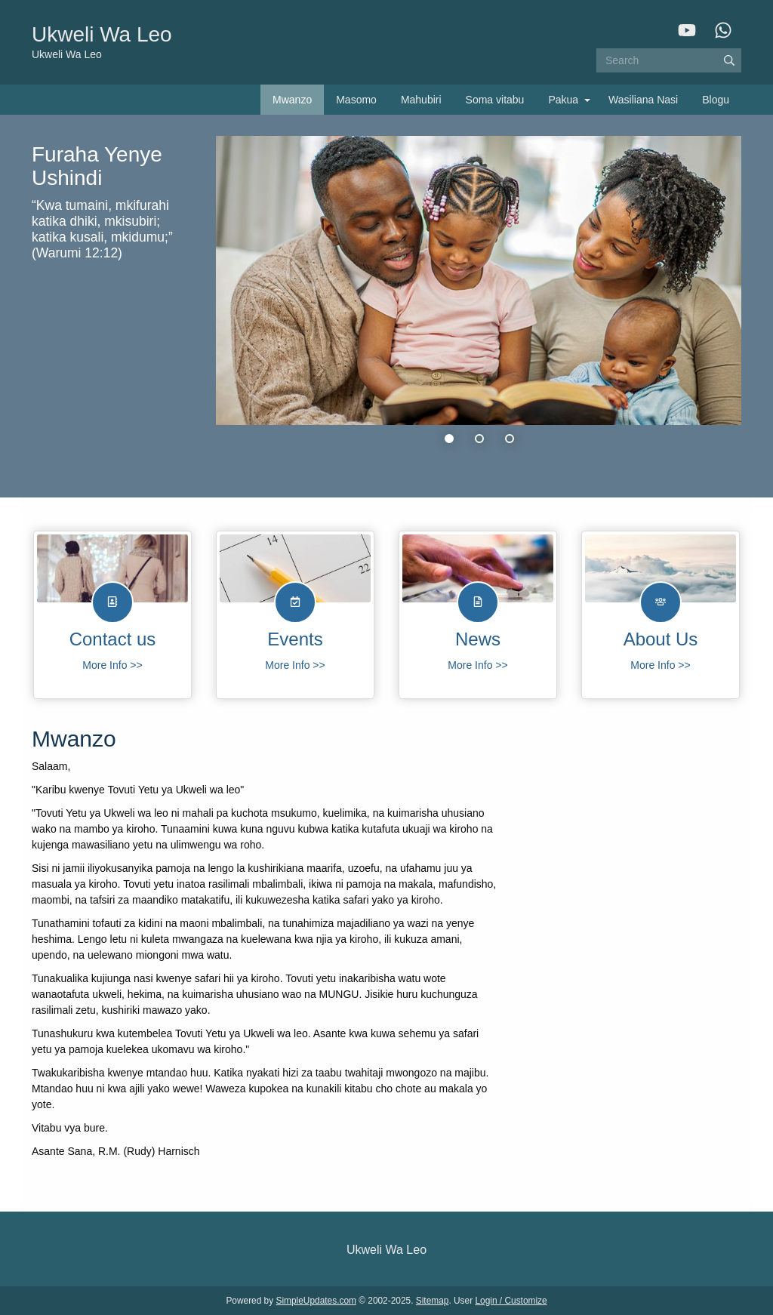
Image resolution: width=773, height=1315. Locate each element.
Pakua (563, 100)
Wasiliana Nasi (643, 100)
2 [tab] (479, 438)
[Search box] (668, 60)
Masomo (356, 100)
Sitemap (432, 1300)
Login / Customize (511, 1300)
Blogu (715, 100)
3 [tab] (509, 438)
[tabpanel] (386, 298)
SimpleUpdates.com (316, 1300)
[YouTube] (687, 30)
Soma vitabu (495, 100)
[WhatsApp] (723, 30)
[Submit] (729, 60)
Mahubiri (421, 100)
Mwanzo (292, 100)
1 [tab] (449, 438)
